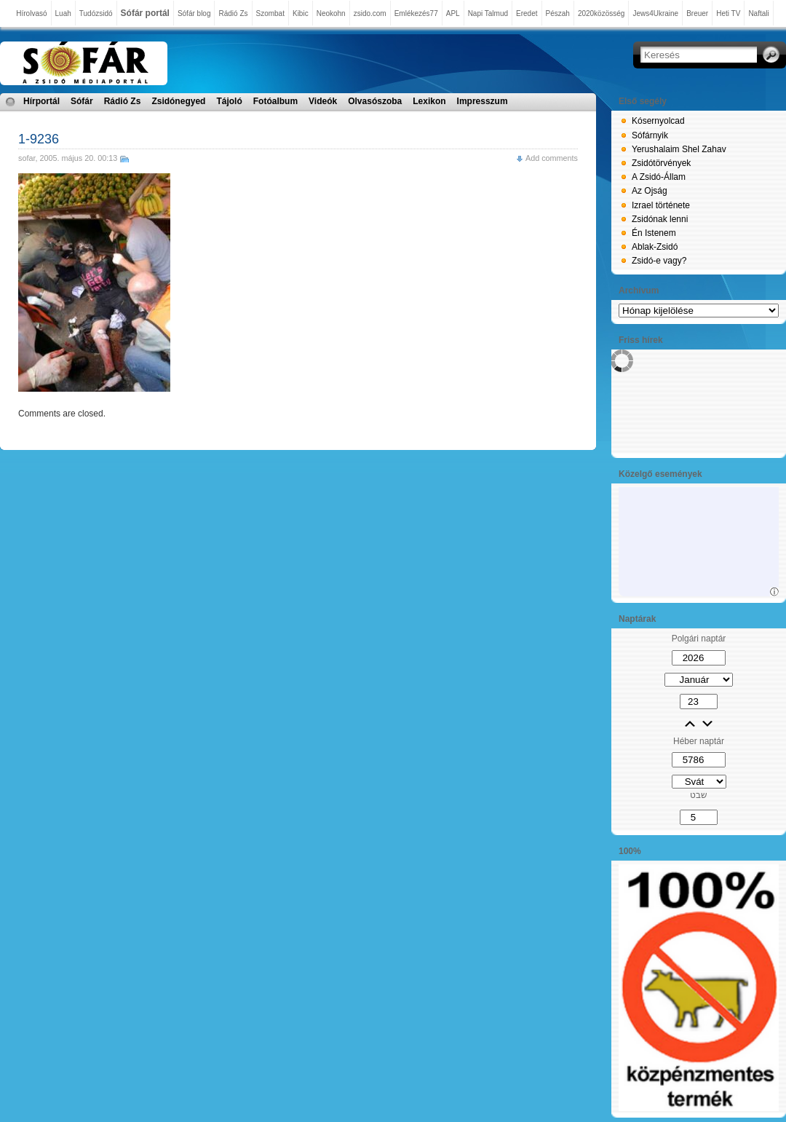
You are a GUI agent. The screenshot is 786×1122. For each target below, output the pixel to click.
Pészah (558, 13)
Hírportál (41, 101)
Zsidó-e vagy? (659, 261)
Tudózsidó (96, 13)
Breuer (697, 13)
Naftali (758, 13)
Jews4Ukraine (655, 13)
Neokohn (331, 13)
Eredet (526, 13)
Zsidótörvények (661, 163)
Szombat (270, 13)
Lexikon (429, 101)
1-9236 (38, 139)
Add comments (551, 158)
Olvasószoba (375, 101)
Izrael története (661, 205)
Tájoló (229, 101)
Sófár (82, 101)
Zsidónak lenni (660, 219)
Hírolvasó (31, 13)
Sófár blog (194, 13)
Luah (63, 13)
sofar (26, 158)
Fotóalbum (275, 101)
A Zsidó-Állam (659, 177)
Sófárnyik (650, 135)
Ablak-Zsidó (655, 247)
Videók (323, 101)
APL (453, 13)
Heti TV (728, 13)
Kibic (301, 13)
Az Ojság (649, 191)
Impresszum (482, 101)
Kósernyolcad (658, 121)
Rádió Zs (232, 13)
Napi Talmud (488, 13)
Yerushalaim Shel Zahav (679, 149)
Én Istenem (654, 233)
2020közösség (601, 13)
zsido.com (370, 13)
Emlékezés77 (416, 13)
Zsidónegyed (178, 101)
